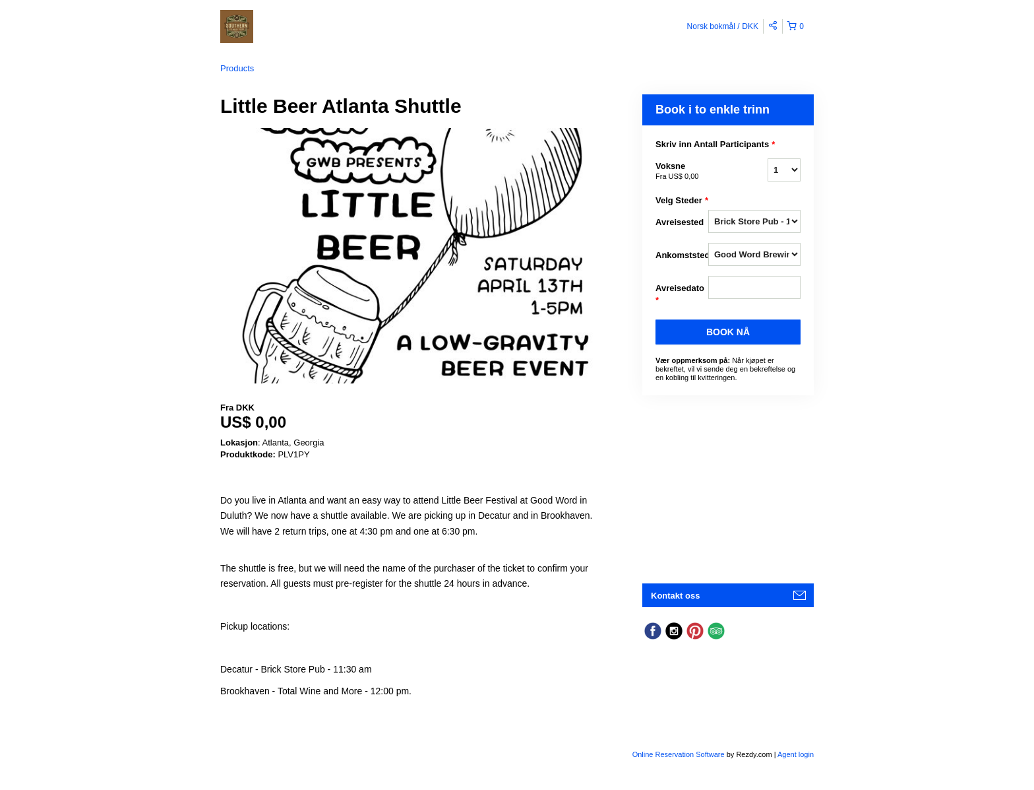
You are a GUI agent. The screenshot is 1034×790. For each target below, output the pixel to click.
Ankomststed (681, 255)
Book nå (728, 332)
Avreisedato (679, 294)
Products (237, 68)
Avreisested (679, 222)
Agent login (795, 754)
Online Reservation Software (678, 754)
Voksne (681, 171)
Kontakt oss (675, 596)
